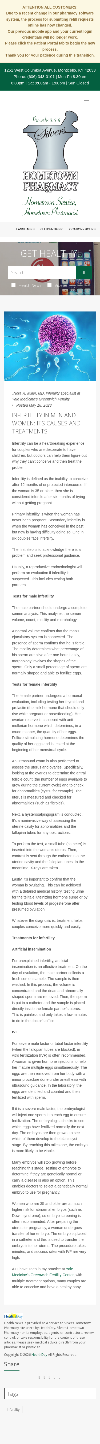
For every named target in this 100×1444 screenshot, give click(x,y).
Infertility (13, 1410)
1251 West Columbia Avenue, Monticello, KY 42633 (50, 70)
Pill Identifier (50, 229)
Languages (25, 229)
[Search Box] (42, 272)
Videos (57, 285)
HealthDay (39, 1354)
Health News (26, 285)
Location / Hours (81, 229)
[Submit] (84, 272)
